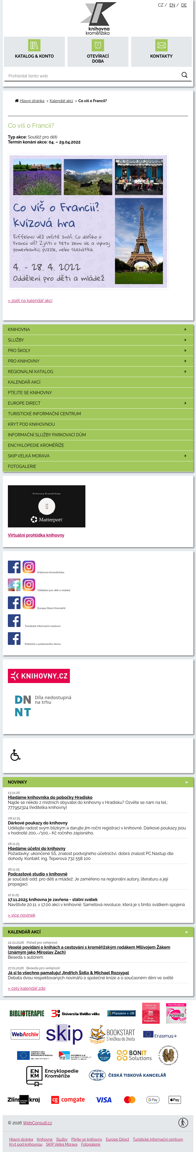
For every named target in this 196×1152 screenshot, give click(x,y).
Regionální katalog (98, 372)
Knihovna (98, 329)
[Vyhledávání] (98, 76)
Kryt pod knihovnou (31, 424)
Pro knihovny (98, 361)
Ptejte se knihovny (30, 392)
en (172, 5)
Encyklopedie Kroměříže (36, 445)
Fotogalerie (22, 466)
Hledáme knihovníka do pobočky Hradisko (50, 797)
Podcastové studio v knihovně (38, 874)
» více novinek (21, 915)
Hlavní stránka (32, 100)
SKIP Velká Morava (98, 456)
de (184, 5)
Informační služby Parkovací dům (47, 434)
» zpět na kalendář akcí (30, 300)
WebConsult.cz (37, 1122)
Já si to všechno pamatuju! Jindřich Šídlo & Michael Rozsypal (68, 972)
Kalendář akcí (24, 382)
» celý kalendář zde (26, 988)
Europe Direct (98, 403)
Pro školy (98, 350)
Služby (98, 340)
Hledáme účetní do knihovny (36, 848)
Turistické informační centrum (44, 413)
